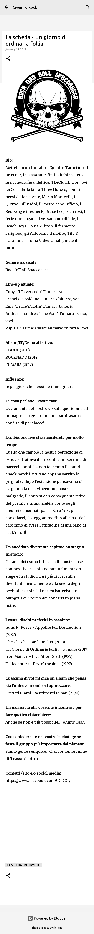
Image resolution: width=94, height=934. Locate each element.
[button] (8, 59)
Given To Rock (25, 7)
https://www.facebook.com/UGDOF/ (37, 780)
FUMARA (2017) (19, 364)
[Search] (87, 7)
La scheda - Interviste (23, 865)
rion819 (57, 927)
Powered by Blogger (47, 918)
